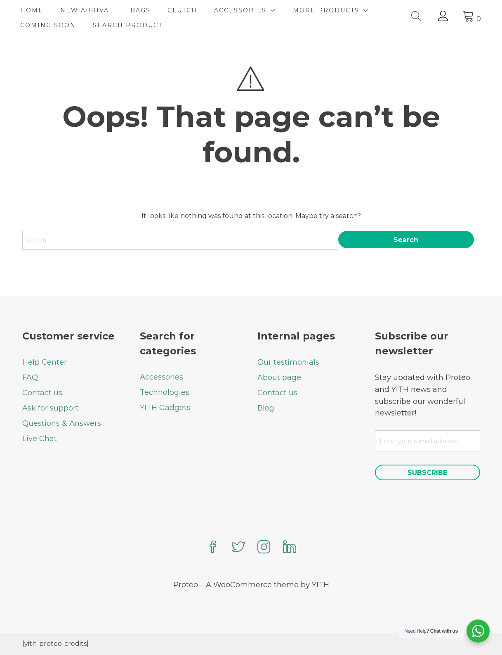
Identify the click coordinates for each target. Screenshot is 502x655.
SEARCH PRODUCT (130, 25)
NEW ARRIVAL (88, 10)
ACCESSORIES (242, 10)
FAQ (30, 377)
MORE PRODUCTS (328, 10)
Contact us (42, 392)
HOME (33, 10)
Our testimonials (288, 362)
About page (279, 377)
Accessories (161, 377)
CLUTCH (184, 10)
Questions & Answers (61, 423)
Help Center (44, 362)
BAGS (142, 10)
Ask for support (50, 408)
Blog (265, 408)
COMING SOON (50, 25)
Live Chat (39, 438)
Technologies (164, 392)
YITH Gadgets (165, 407)
